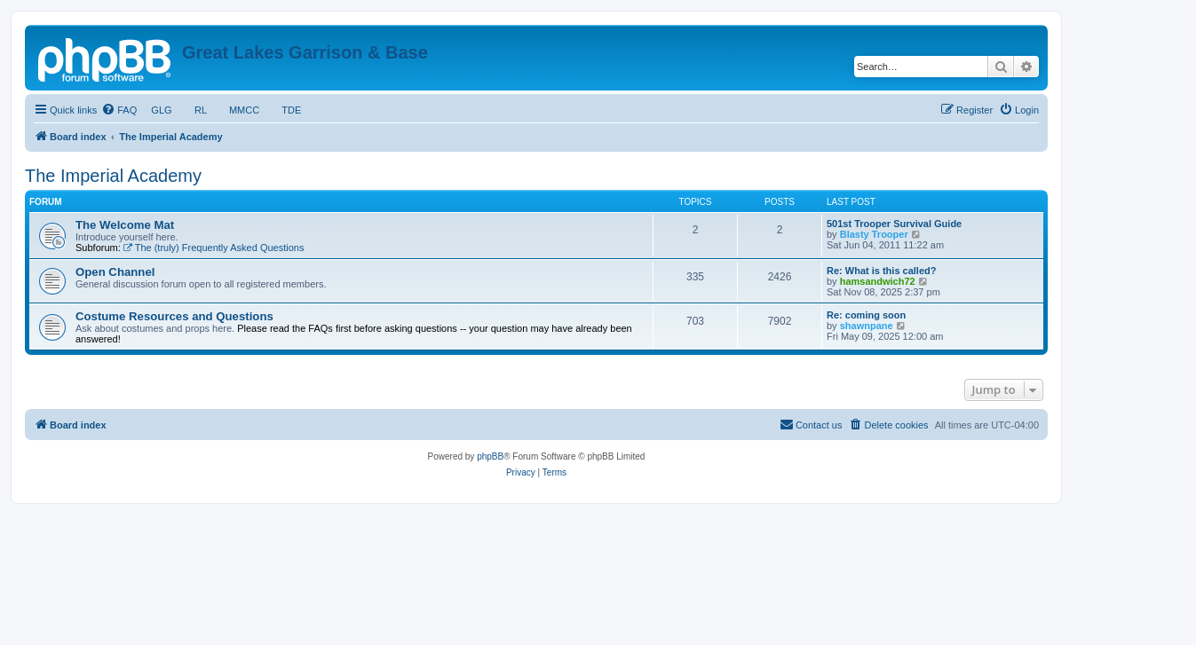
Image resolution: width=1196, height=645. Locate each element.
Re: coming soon (866, 315)
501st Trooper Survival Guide (894, 223)
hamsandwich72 (877, 281)
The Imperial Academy (113, 175)
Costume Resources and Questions (174, 316)
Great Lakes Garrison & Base (305, 52)
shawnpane (866, 325)
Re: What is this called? (881, 270)
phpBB (490, 456)
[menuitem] (119, 110)
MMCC (244, 110)
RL (200, 110)
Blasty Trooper (874, 234)
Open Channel (114, 272)
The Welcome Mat (124, 225)
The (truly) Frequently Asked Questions (214, 247)
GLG (161, 110)
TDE (291, 110)
